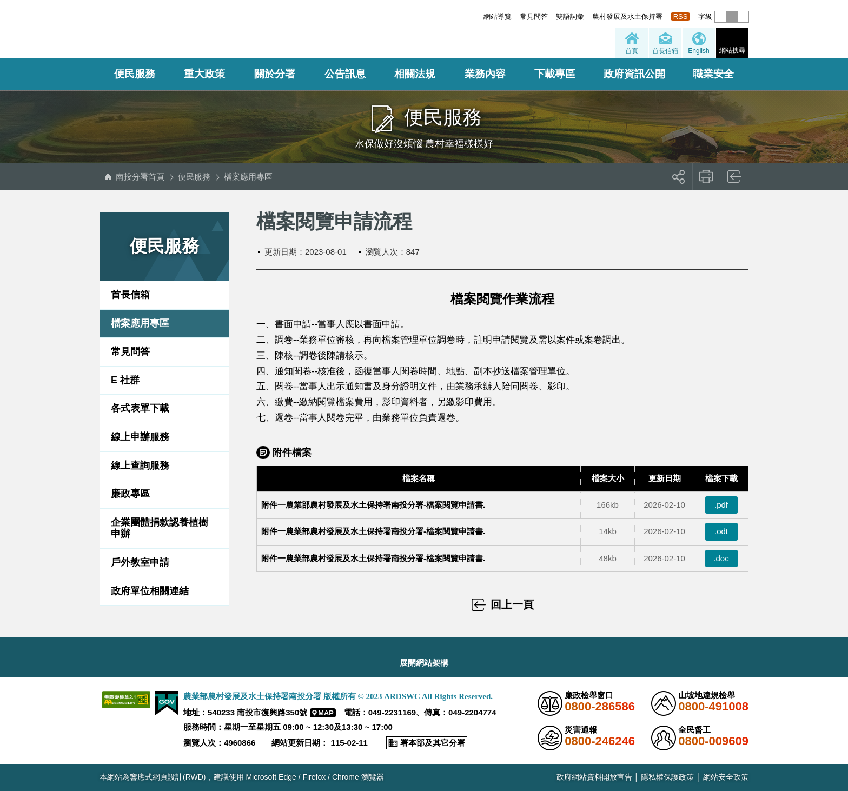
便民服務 (134, 73)
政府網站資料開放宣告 (594, 777)
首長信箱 (130, 294)
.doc (720, 558)
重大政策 (204, 73)
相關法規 (414, 73)
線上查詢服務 (140, 465)
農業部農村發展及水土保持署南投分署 (228, 30)
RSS (680, 16)
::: (480, 16)
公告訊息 (345, 73)
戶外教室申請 (140, 562)
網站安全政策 (725, 777)
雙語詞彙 (570, 16)
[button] (720, 17)
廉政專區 (130, 493)
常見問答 (534, 16)
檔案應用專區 (248, 176)
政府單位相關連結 (150, 591)
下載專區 (554, 73)
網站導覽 (497, 16)
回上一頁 (734, 176)
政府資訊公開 (634, 73)
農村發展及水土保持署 (627, 16)
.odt (721, 531)
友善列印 (706, 176)
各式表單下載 (140, 408)
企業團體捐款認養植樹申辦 (159, 528)
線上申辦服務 (140, 436)
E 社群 (125, 380)
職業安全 (713, 73)
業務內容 (485, 73)
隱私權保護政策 (667, 777)
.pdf (721, 504)
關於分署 (274, 73)
